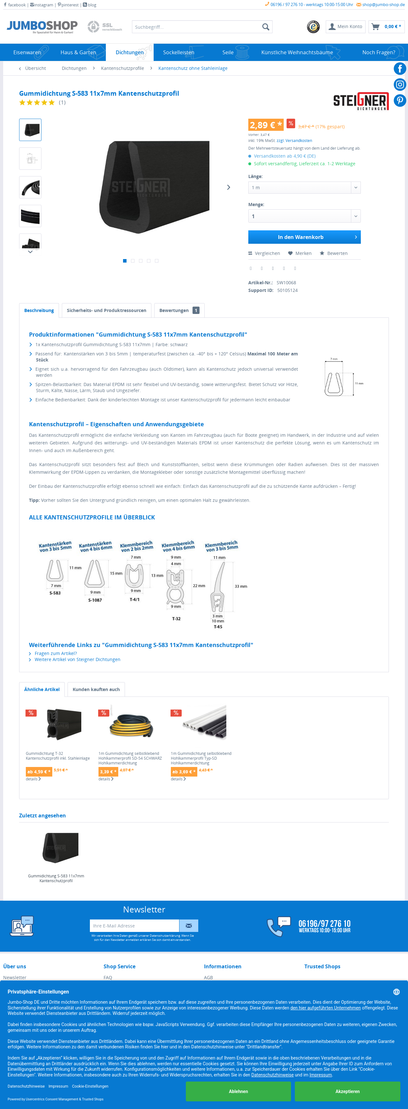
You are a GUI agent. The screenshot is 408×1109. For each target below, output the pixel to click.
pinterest (68, 5)
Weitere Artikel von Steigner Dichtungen (74, 659)
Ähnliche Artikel (42, 689)
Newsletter (14, 977)
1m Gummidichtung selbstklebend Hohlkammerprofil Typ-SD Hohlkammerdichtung (201, 758)
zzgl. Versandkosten (294, 140)
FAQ (108, 977)
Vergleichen (264, 253)
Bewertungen (179, 310)
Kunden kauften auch (96, 689)
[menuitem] (313, 27)
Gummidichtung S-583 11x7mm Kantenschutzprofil (56, 878)
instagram (41, 5)
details (33, 779)
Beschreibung (39, 310)
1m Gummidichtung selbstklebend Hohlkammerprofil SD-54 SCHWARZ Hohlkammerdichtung (130, 758)
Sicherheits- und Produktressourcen (106, 310)
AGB (208, 977)
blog (89, 5)
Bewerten (334, 253)
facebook (14, 5)
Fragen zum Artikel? (53, 653)
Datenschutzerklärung (165, 936)
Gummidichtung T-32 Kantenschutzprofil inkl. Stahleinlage (58, 756)
